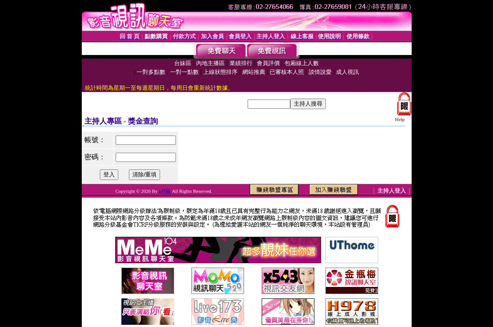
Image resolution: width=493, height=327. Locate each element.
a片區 (165, 191)
